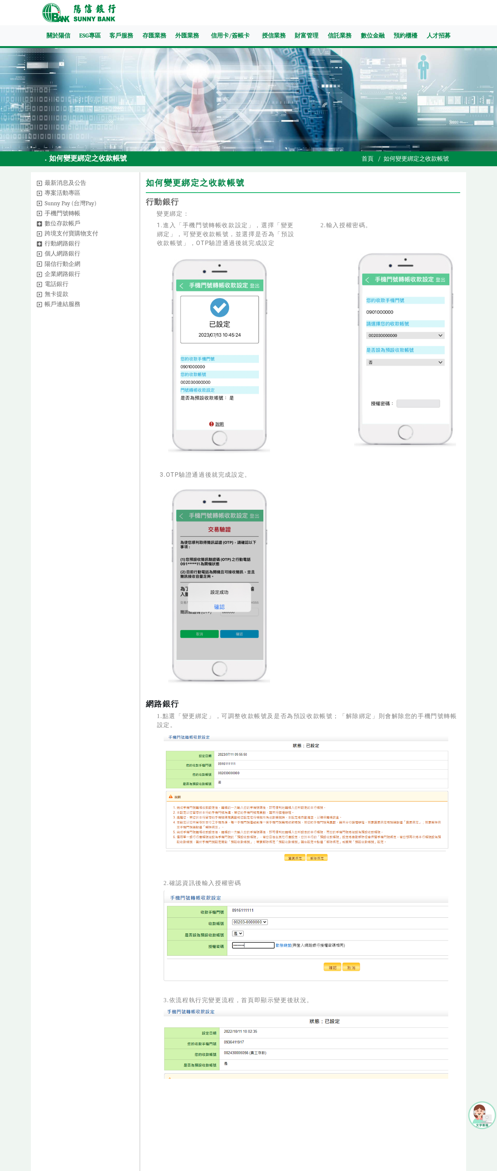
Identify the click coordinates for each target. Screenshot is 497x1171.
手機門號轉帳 (62, 213)
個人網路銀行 (62, 253)
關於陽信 (58, 35)
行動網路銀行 (62, 243)
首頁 (367, 158)
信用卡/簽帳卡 (230, 35)
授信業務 (274, 35)
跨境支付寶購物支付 (71, 233)
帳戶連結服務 (62, 304)
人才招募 (438, 35)
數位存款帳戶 (62, 223)
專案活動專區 (62, 193)
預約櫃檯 (405, 35)
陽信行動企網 (62, 264)
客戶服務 (121, 35)
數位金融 (373, 35)
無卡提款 (56, 294)
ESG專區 (90, 35)
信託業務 (340, 35)
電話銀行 (56, 284)
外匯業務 (187, 35)
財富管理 (306, 35)
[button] (39, 183)
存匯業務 (154, 35)
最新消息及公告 (65, 183)
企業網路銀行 (62, 274)
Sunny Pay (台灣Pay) (70, 203)
